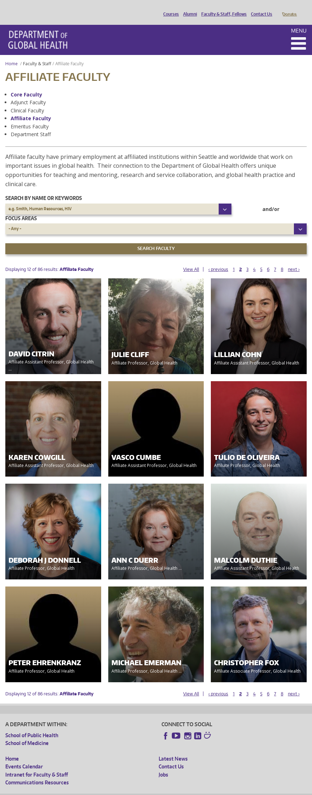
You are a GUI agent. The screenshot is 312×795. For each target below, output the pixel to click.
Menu (299, 21)
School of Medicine (27, 733)
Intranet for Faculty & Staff (36, 765)
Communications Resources (37, 772)
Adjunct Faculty (28, 92)
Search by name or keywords (43, 188)
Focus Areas (21, 208)
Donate (289, 8)
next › (294, 259)
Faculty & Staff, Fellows (222, 8)
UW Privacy (99, 789)
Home (11, 54)
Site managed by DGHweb (170, 789)
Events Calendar (24, 757)
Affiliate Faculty (31, 108)
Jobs (163, 765)
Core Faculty (26, 84)
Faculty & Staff (37, 54)
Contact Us (259, 8)
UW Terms (128, 789)
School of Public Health (31, 725)
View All (191, 259)
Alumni (188, 8)
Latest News (173, 749)
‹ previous (218, 259)
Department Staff (31, 124)
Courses (169, 8)
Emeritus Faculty (30, 116)
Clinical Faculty (27, 100)
